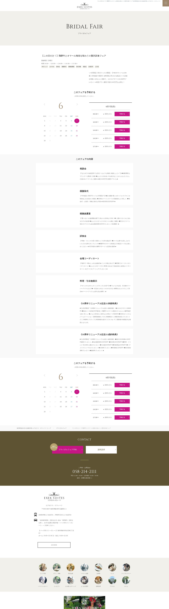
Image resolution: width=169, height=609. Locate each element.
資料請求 (101, 450)
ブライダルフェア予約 (68, 450)
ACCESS (54, 545)
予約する (122, 114)
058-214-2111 (84, 471)
